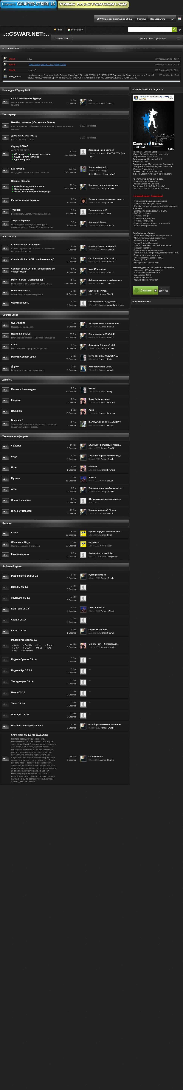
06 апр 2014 (94, 283)
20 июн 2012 (94, 611)
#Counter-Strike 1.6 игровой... (103, 246)
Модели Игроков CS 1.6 (24, 640)
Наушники (16, 411)
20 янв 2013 (94, 370)
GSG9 (28, 648)
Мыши (92, 388)
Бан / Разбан (18, 168)
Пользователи (157, 19)
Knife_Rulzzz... (15, 76)
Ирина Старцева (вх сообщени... (105, 531)
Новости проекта (20, 290)
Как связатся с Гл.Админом (102, 302)
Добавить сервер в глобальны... (105, 280)
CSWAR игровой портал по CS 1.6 (114, 19)
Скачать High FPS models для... (104, 644)
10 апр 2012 (94, 470)
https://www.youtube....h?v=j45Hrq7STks (47, 64)
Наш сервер (9, 114)
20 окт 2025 (94, 556)
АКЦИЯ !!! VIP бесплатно (26, 157)
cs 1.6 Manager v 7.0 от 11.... (102, 258)
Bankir (110, 202)
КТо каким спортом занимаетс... (105, 499)
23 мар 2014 (94, 348)
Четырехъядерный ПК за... (102, 510)
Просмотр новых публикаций (152, 38)
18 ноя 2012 (94, 535)
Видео (14, 456)
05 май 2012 (94, 728)
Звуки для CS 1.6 (20, 598)
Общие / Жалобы (20, 181)
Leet (39, 645)
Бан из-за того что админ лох (103, 185)
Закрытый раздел (21, 220)
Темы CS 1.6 (18, 703)
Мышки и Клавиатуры (23, 389)
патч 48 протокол (97, 269)
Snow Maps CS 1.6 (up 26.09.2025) (29, 735)
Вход (58, 29)
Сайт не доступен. (98, 291)
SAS (49, 648)
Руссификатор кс (97, 575)
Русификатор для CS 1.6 (24, 576)
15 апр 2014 (94, 633)
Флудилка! (94, 542)
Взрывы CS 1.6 (19, 587)
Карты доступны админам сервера (106, 199)
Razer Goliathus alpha (99, 399)
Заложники (28, 650)
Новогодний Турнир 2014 (16, 90)
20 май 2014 (94, 171)
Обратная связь (20, 302)
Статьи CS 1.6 (19, 619)
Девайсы (7, 379)
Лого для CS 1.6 (20, 714)
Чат (172, 19)
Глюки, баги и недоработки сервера (32, 191)
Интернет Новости (21, 511)
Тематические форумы (15, 436)
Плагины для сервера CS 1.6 (27, 725)
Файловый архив (12, 566)
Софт (14, 344)
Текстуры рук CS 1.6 (22, 681)
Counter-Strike (10, 315)
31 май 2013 (94, 459)
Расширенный (179, 29)
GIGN (16, 648)
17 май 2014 (94, 188)
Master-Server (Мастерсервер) (27, 279)
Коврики (16, 400)
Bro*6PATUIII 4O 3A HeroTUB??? (105, 422)
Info (90, 100)
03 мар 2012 (94, 578)
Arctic (16, 645)
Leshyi (110, 425)
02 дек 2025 (94, 760)
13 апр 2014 (94, 153)
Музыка (15, 478)
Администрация (22, 159)
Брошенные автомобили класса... (106, 488)
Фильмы (16, 445)
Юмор (14, 532)
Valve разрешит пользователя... (105, 323)
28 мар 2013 (94, 202)
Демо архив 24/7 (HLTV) (24, 135)
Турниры (16, 210)
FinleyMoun (112, 556)
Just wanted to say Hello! (101, 553)
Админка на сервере (40, 154)
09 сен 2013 (94, 262)
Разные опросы (20, 554)
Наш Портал (9, 236)
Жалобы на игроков (24, 189)
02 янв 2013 (94, 305)
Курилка (7, 523)
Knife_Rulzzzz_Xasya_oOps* (102, 174)
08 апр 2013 (94, 359)
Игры (14, 467)
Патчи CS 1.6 (18, 692)
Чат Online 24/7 (10, 48)
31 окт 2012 (94, 502)
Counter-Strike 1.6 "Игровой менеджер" (32, 259)
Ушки (91, 410)
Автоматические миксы (100, 367)
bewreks (111, 402)
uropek (110, 370)
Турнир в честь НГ (98, 210)
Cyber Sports (18, 323)
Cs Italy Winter (96, 756)
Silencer (93, 477)
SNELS (110, 481)
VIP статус (19, 154)
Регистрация (75, 29)
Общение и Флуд (20, 542)
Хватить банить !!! (98, 167)
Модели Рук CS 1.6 (21, 670)
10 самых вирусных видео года (105, 456)
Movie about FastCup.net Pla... (103, 356)
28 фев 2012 (94, 250)
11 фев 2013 (94, 647)
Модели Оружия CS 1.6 (24, 659)
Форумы (141, 19)
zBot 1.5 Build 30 (97, 607)
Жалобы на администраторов (29, 186)
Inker (109, 535)
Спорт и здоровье (21, 500)
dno (109, 213)
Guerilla (28, 645)
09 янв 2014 (94, 103)
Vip (15, 650)
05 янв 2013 (94, 213)
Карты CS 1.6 (18, 630)
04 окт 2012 (94, 294)
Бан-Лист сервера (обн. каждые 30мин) (33, 122)
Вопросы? (17, 420)
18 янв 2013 (94, 391)
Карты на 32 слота (98, 629)
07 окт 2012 (94, 481)
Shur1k (110, 103)
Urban (39, 648)
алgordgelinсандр (115, 305)
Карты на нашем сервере (25, 200)
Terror (49, 645)
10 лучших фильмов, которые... (105, 445)
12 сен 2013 (94, 327)
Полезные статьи (20, 333)
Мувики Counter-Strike (23, 356)
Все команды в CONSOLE (102, 334)
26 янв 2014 (94, 272)
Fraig (109, 359)
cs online (93, 466)
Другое (15, 366)
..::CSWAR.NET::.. (25, 34)
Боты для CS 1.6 (20, 608)
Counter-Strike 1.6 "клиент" (26, 244)
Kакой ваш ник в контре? (101, 150)
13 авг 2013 (94, 513)
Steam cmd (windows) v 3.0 (102, 345)
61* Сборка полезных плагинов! (105, 724)
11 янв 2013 (94, 402)
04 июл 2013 (94, 448)
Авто (14, 489)
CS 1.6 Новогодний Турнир (26, 98)
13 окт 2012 (94, 546)
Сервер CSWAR (19, 146)
